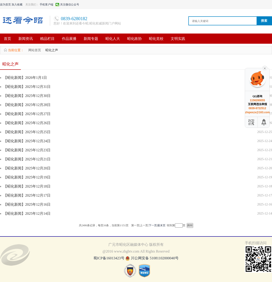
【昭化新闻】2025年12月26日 (27, 123)
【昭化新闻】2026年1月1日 (25, 78)
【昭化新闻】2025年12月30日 (27, 96)
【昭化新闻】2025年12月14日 (27, 213)
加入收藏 (17, 4)
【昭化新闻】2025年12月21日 (27, 159)
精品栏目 (47, 39)
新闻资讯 (25, 39)
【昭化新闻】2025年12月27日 (27, 114)
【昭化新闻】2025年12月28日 (27, 105)
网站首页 (34, 50)
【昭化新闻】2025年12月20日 (27, 168)
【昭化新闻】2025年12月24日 (27, 141)
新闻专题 (91, 39)
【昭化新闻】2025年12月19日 (27, 177)
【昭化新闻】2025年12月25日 (27, 132)
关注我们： (32, 4)
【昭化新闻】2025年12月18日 (27, 186)
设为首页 (5, 4)
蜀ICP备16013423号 (109, 258)
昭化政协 (134, 39)
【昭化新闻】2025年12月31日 (27, 87)
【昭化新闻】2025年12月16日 (27, 204)
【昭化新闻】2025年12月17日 (27, 195)
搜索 (264, 20)
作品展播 (69, 39)
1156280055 (257, 100)
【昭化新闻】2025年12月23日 (27, 150)
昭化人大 (112, 39)
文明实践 (178, 39)
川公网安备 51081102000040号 (155, 258)
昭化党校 (156, 39)
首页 (7, 39)
